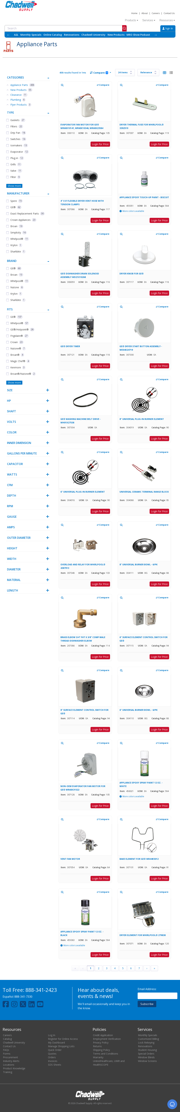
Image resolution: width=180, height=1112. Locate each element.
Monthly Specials (30, 34)
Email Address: (147, 989)
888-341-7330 (23, 997)
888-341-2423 (41, 989)
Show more (14, 185)
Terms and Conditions (105, 1053)
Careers (156, 13)
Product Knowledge (14, 1068)
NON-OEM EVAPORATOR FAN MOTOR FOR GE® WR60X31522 (82, 788)
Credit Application (103, 1035)
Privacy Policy (100, 1042)
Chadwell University (93, 34)
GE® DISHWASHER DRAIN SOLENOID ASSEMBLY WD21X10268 (79, 275)
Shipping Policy (101, 1050)
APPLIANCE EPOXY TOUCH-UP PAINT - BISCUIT (144, 197)
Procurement (10, 1057)
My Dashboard (56, 1042)
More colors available (133, 211)
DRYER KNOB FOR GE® (132, 273)
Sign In (167, 28)
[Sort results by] (148, 72)
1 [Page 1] (90, 968)
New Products (116, 34)
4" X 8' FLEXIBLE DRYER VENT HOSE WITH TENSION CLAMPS (82, 202)
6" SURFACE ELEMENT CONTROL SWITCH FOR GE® (144, 639)
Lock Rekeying (146, 1042)
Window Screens (147, 1061)
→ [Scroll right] (156, 34)
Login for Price (100, 144)
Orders (52, 1057)
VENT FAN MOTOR (70, 858)
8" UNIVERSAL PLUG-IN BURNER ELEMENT (142, 419)
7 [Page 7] (139, 968)
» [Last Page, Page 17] (154, 968)
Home (134, 13)
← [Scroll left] (8, 34)
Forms (6, 1053)
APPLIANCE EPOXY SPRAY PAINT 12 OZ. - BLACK (82, 933)
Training (7, 1072)
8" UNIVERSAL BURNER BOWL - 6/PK (139, 564)
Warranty (98, 1057)
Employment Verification (107, 1039)
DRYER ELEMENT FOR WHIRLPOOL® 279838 (143, 935)
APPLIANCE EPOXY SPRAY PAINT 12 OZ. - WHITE (141, 784)
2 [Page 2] (98, 968)
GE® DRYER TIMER (70, 346)
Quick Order (55, 1050)
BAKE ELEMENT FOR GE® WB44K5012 (139, 858)
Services (148, 20)
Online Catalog (52, 34)
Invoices (52, 1061)
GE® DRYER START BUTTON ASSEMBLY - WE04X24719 (141, 348)
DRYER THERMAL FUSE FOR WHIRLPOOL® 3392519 (142, 126)
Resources (167, 20)
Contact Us (169, 13)
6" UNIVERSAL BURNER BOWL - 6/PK (139, 709)
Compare (99, 72)
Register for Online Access (63, 1039)
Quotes (52, 1053)
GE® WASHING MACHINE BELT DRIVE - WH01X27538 (80, 421)
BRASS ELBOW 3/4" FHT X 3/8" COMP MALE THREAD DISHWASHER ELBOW (82, 639)
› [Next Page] (146, 968)
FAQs (6, 1050)
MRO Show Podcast (138, 34)
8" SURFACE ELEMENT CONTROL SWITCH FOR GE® (84, 711)
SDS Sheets (54, 1064)
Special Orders (146, 1053)
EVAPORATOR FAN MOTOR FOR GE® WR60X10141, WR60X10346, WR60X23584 (81, 126)
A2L (16, 34)
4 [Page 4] (114, 968)
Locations (8, 1064)
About (145, 13)
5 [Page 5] (123, 968)
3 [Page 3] (106, 968)
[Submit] (124, 28)
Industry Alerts (11, 1061)
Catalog (7, 1039)
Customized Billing (148, 1039)
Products (131, 20)
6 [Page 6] (131, 968)
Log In (51, 1035)
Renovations (71, 34)
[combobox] (66, 28)
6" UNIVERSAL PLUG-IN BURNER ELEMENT (82, 491)
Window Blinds (146, 1057)
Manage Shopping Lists (61, 1046)
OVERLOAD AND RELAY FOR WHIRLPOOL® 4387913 (82, 566)
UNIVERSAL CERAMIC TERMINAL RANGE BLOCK (144, 491)
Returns (97, 1046)
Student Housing (147, 1050)
